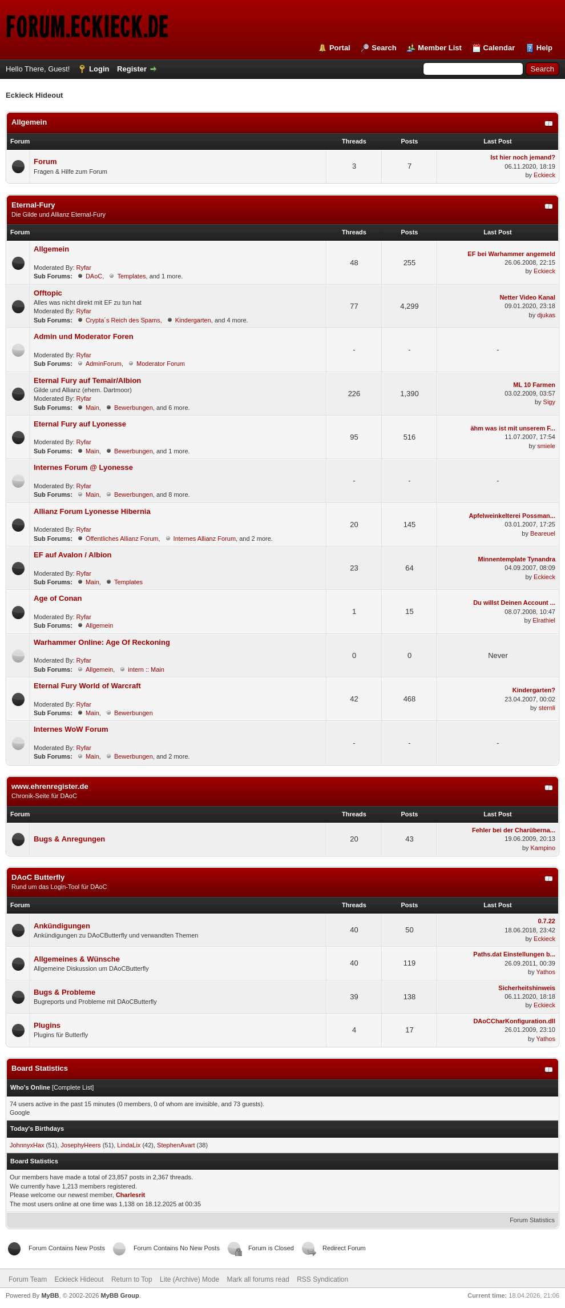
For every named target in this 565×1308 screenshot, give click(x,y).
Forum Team (28, 1279)
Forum (45, 161)
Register (132, 69)
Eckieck (544, 175)
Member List (440, 47)
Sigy (549, 401)
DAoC (94, 276)
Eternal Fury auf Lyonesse (80, 424)
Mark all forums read (258, 1279)
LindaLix (128, 1145)
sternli (547, 707)
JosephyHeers (80, 1145)
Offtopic (48, 293)
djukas (546, 315)
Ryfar (83, 267)
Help (544, 47)
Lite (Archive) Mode (189, 1279)
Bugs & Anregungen (69, 839)
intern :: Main (146, 669)
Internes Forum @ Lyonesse (83, 467)
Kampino (543, 847)
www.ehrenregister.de (49, 786)
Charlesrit (130, 1194)
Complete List (73, 1087)
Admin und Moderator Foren (84, 336)
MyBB (50, 1295)
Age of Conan (58, 598)
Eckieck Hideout (78, 1279)
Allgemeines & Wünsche (77, 959)
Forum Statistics (532, 1220)
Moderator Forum (160, 363)
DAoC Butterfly (37, 877)
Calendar (499, 47)
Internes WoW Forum (71, 729)
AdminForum (104, 363)
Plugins (47, 1025)
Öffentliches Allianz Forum (122, 538)
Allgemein (29, 122)
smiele (546, 445)
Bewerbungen (133, 407)
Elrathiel (543, 620)
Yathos (545, 971)
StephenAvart (176, 1145)
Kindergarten (193, 320)
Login (99, 69)
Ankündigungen (62, 926)
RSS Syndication (322, 1279)
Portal (339, 47)
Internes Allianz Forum (204, 538)
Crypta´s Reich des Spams (123, 320)
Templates (131, 276)
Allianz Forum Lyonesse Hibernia (92, 511)
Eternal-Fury (33, 205)
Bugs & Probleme (64, 992)
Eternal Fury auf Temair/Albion (87, 380)
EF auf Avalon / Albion (73, 555)
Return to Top (131, 1279)
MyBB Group (119, 1295)
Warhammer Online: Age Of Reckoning (102, 642)
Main (92, 407)
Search (384, 47)
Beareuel (542, 533)
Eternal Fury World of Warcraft (87, 685)
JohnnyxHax (27, 1145)
